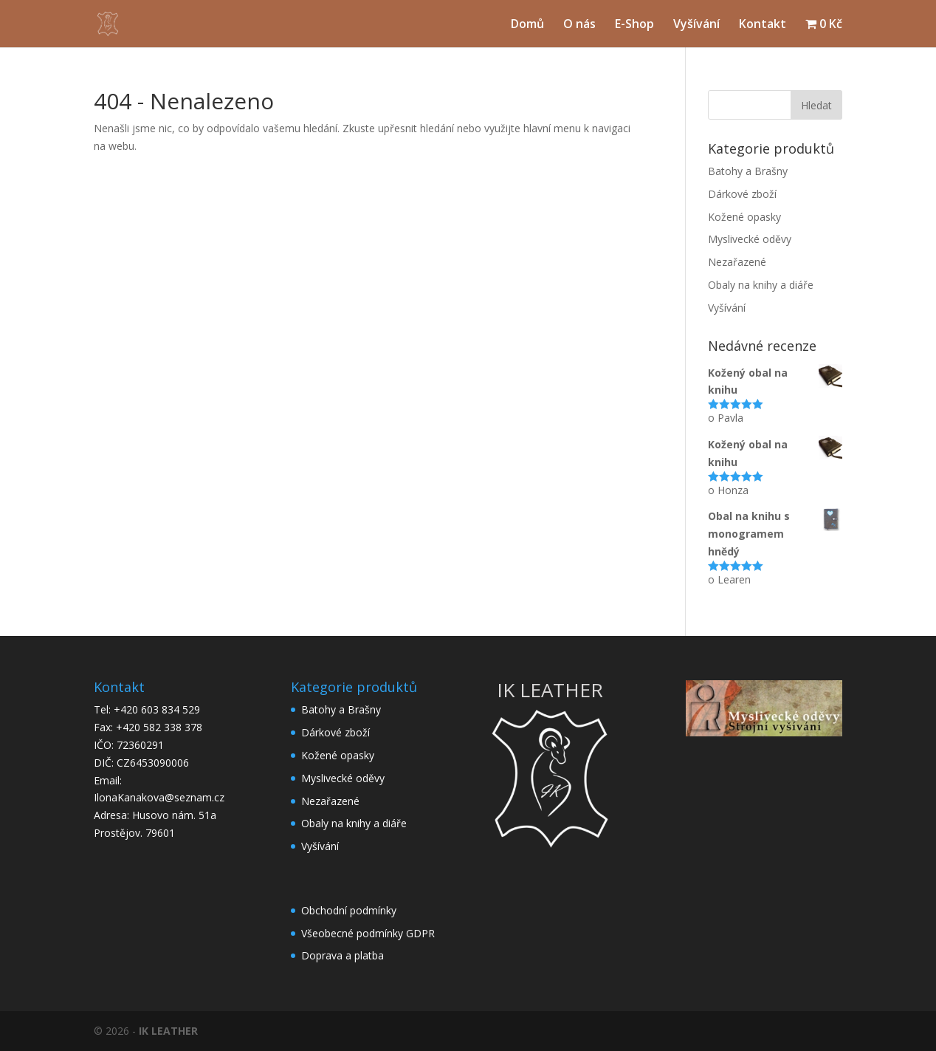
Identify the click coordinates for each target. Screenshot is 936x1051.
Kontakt (762, 25)
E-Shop (634, 25)
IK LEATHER (168, 1031)
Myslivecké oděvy (749, 239)
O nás (579, 25)
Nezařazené (737, 262)
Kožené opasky (744, 217)
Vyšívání (696, 25)
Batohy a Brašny (748, 171)
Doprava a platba (342, 955)
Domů (527, 25)
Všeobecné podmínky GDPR (368, 933)
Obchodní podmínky (348, 910)
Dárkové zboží (742, 194)
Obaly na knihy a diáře (760, 285)
